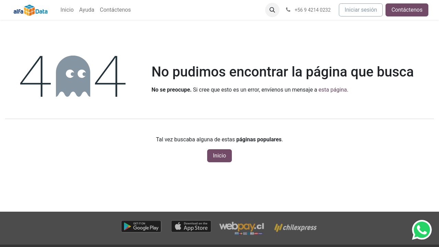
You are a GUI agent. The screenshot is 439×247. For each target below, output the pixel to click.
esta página (333, 89)
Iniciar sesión (361, 10)
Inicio (219, 155)
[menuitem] (67, 10)
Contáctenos (407, 10)
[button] (272, 10)
